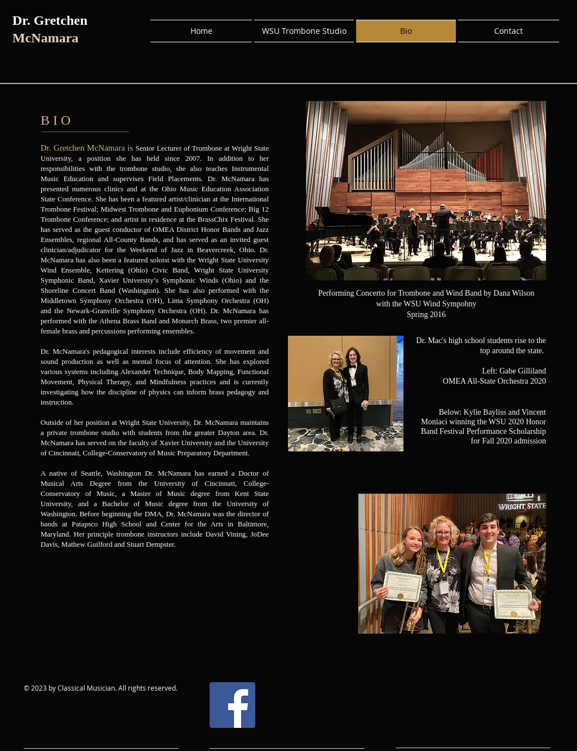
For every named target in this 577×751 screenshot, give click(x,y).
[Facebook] (232, 705)
